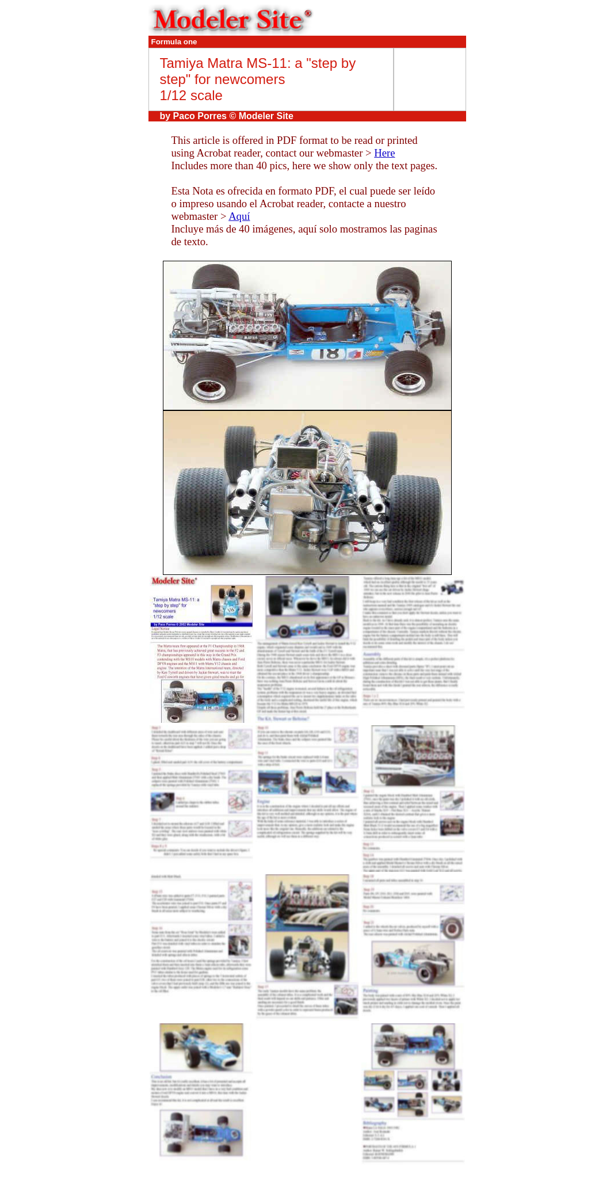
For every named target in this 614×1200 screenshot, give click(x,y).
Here (384, 153)
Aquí (239, 216)
